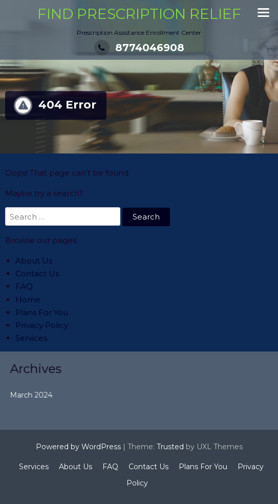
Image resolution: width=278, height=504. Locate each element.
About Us (33, 261)
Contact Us (37, 273)
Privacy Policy (41, 325)
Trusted (170, 446)
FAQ (24, 286)
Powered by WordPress (78, 446)
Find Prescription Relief (139, 14)
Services (31, 338)
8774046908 (139, 47)
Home (27, 299)
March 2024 (38, 395)
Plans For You (41, 312)
